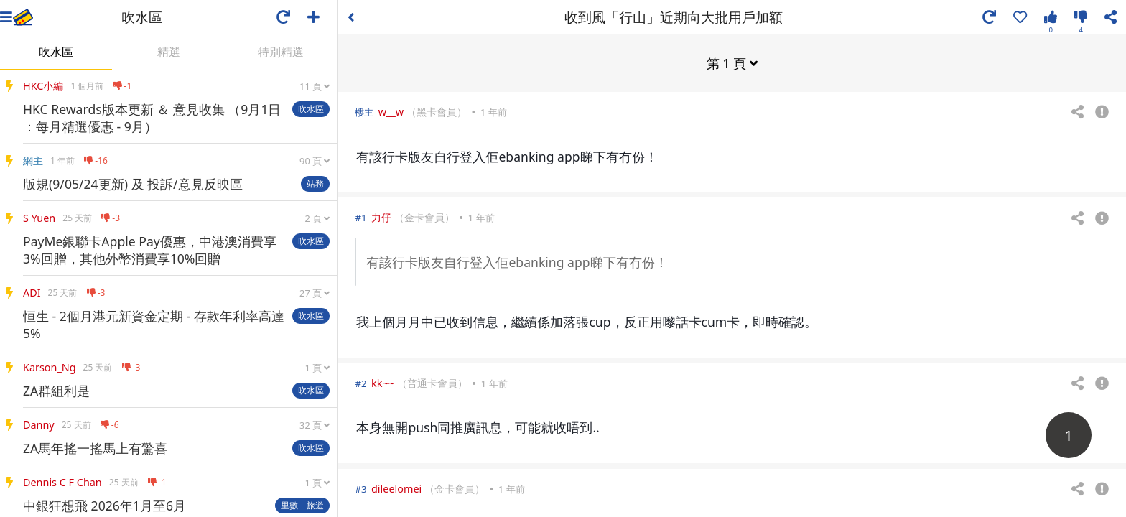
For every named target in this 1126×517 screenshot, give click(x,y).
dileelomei (396, 488)
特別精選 (281, 52)
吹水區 (56, 52)
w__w (391, 111)
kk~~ (382, 382)
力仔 (381, 216)
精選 (168, 52)
